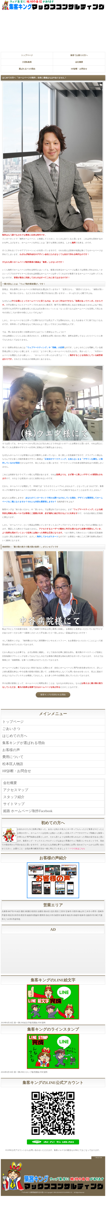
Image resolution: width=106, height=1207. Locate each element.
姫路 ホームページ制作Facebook (30, 821)
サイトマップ (15, 814)
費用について (14, 761)
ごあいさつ (12, 730)
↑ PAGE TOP (98, 1168)
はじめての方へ (16, 738)
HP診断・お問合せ (79, 69)
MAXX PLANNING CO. (65, 1203)
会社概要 (79, 62)
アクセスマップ (17, 798)
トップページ (27, 55)
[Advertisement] (53, 31)
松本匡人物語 (14, 769)
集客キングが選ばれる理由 (26, 746)
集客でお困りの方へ (79, 55)
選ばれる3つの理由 (27, 69)
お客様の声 (12, 753)
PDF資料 (42, 1034)
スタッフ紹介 (15, 806)
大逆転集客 (27, 62)
